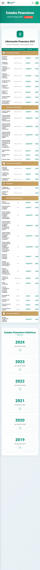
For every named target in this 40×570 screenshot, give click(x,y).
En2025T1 (28, 150)
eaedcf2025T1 (29, 235)
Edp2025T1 (28, 102)
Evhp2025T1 (29, 68)
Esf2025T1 (28, 58)
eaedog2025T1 (29, 225)
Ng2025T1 (28, 92)
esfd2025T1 (28, 256)
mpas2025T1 (29, 319)
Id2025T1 (28, 155)
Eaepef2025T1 (29, 143)
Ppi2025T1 (28, 174)
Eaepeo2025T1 (29, 134)
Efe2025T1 (28, 81)
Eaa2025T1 (28, 97)
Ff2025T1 (28, 159)
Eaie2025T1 (28, 111)
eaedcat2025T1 (29, 246)
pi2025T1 (28, 304)
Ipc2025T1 (28, 86)
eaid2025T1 (28, 207)
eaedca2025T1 (29, 215)
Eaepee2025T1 (29, 126)
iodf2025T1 (28, 271)
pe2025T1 (28, 309)
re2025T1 (28, 296)
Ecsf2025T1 (28, 75)
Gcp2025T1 (28, 168)
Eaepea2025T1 (29, 118)
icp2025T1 (28, 278)
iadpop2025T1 (29, 263)
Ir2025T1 (28, 179)
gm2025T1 (28, 283)
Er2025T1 (28, 63)
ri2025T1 (28, 300)
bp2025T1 (28, 202)
